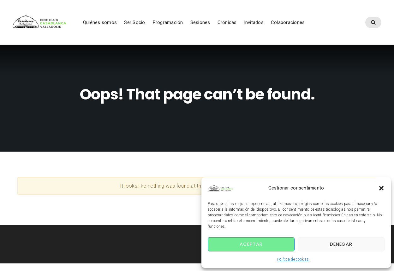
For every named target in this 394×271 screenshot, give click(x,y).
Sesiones (210, 25)
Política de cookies (293, 259)
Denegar (341, 244)
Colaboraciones (297, 25)
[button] (381, 188)
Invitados (263, 25)
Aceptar (251, 244)
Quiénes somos (109, 25)
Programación (177, 25)
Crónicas (236, 25)
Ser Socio (144, 25)
